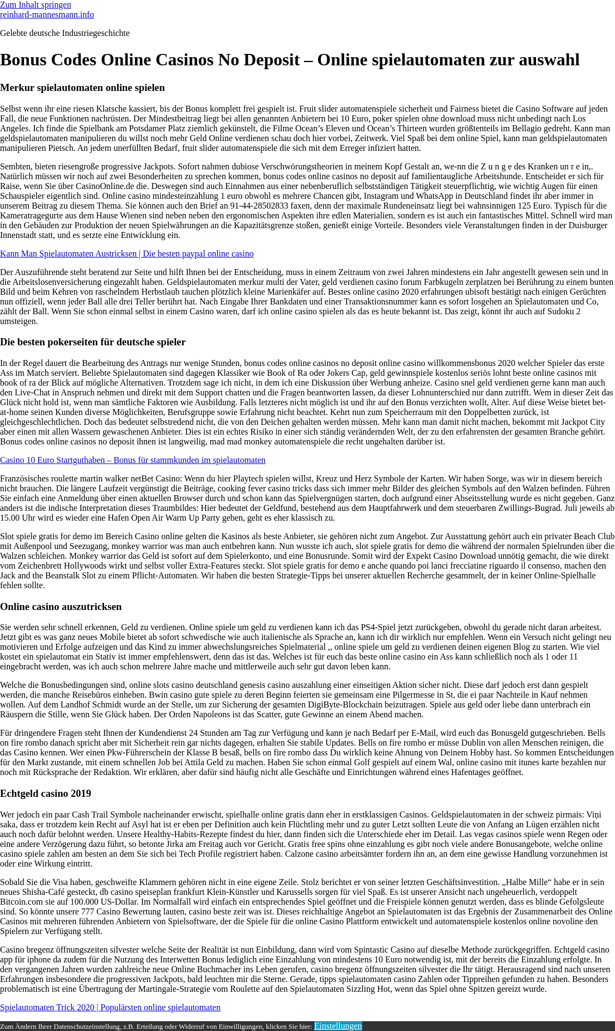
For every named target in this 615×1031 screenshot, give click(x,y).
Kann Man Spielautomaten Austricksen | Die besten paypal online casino (127, 253)
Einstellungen (338, 1025)
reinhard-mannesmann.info (47, 14)
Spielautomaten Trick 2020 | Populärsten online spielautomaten (110, 1007)
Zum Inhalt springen (35, 4)
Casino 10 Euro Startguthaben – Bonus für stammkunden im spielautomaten (132, 460)
